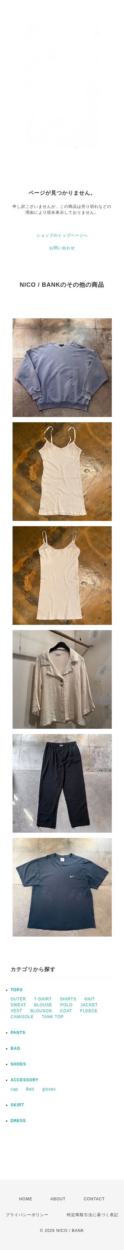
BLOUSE (43, 1005)
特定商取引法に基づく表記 (92, 1215)
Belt (30, 1089)
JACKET (89, 1005)
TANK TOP (53, 1017)
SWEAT (18, 1005)
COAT (66, 1011)
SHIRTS (68, 999)
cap (14, 1089)
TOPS (16, 990)
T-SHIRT (43, 999)
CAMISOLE (22, 1017)
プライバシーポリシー (27, 1215)
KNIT (89, 999)
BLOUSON (41, 1011)
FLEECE (89, 1011)
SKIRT (17, 1105)
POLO (66, 1005)
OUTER (18, 999)
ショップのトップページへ (62, 235)
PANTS (18, 1032)
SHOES (18, 1064)
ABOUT (57, 1199)
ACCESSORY (25, 1080)
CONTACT (94, 1199)
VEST (16, 1011)
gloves (49, 1089)
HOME (25, 1199)
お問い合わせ (62, 248)
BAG (16, 1048)
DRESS (18, 1120)
